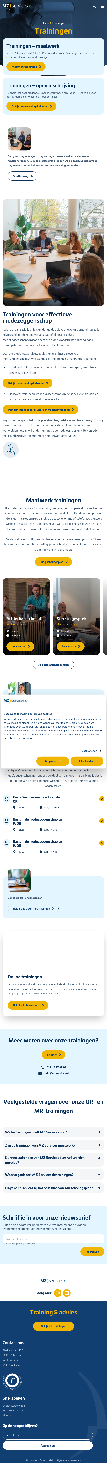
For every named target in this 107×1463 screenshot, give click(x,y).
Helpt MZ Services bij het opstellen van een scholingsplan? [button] (49, 1187)
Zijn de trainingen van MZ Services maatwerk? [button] (40, 1145)
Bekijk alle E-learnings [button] (28, 1005)
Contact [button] (54, 1055)
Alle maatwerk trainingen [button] (53, 664)
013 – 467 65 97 (53, 1067)
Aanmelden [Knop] (48, 1445)
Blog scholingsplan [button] (54, 562)
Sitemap (7, 1415)
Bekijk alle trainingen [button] (53, 1326)
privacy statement (26, 1243)
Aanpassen (53, 761)
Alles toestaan (87, 761)
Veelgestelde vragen (14, 1405)
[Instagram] (57, 1293)
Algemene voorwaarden (69, 1460)
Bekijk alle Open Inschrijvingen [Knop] (34, 908)
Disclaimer (31, 1460)
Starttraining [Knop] (23, 176)
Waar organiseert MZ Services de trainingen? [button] (39, 1174)
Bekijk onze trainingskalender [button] (32, 106)
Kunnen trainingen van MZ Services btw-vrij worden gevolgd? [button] (45, 1160)
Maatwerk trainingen (14, 1410)
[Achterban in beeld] (26, 616)
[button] (94, 6)
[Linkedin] (67, 1293)
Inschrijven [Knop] (92, 1251)
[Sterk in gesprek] (76, 616)
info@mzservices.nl (53, 1073)
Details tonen (89, 750)
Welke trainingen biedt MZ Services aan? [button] (36, 1131)
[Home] (53, 1281)
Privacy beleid (47, 1460)
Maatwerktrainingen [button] (26, 66)
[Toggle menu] (102, 6)
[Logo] (19, 7)
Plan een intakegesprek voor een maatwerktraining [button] (41, 409)
